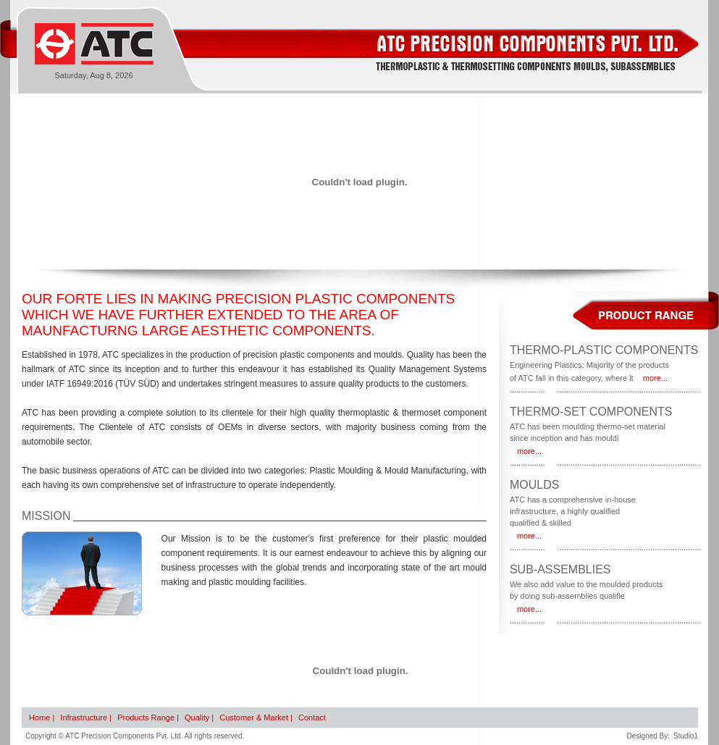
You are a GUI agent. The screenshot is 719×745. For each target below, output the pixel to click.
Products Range (146, 717)
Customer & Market (253, 717)
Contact (312, 717)
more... (655, 378)
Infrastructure (83, 717)
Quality (197, 717)
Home (39, 717)
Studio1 (685, 736)
